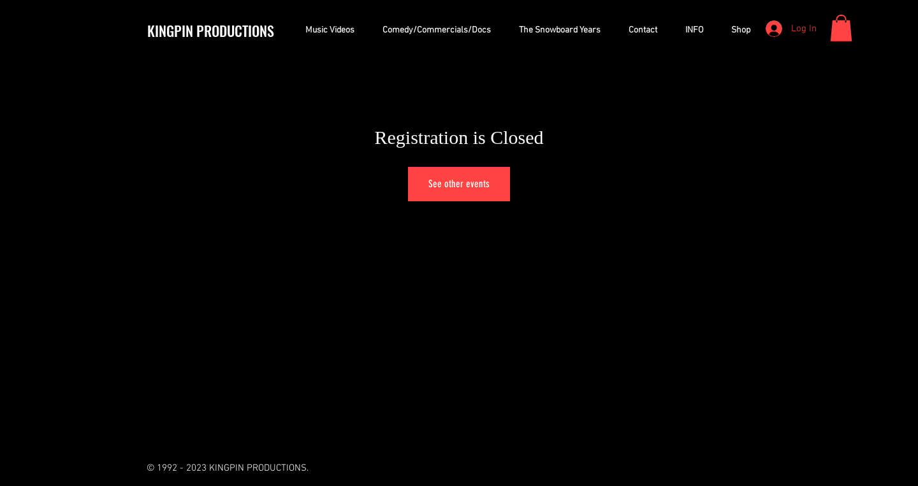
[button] (841, 28)
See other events (459, 184)
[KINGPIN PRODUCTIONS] (219, 30)
